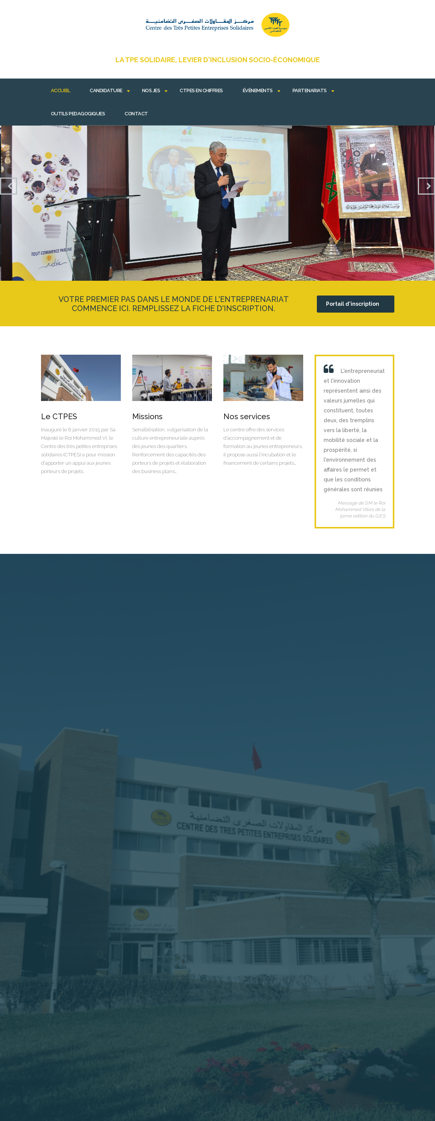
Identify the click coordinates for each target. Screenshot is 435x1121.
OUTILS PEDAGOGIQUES (78, 113)
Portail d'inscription (352, 304)
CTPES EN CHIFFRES (201, 90)
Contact (136, 113)
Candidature (106, 90)
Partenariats (310, 90)
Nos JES (151, 90)
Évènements (258, 90)
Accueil (60, 90)
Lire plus (81, 415)
